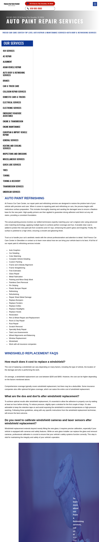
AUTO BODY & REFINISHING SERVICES (81, 33)
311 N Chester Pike (23, 17)
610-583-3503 (36, 8)
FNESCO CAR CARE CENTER (13, 33)
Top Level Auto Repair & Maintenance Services (45, 33)
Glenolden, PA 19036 (37, 17)
